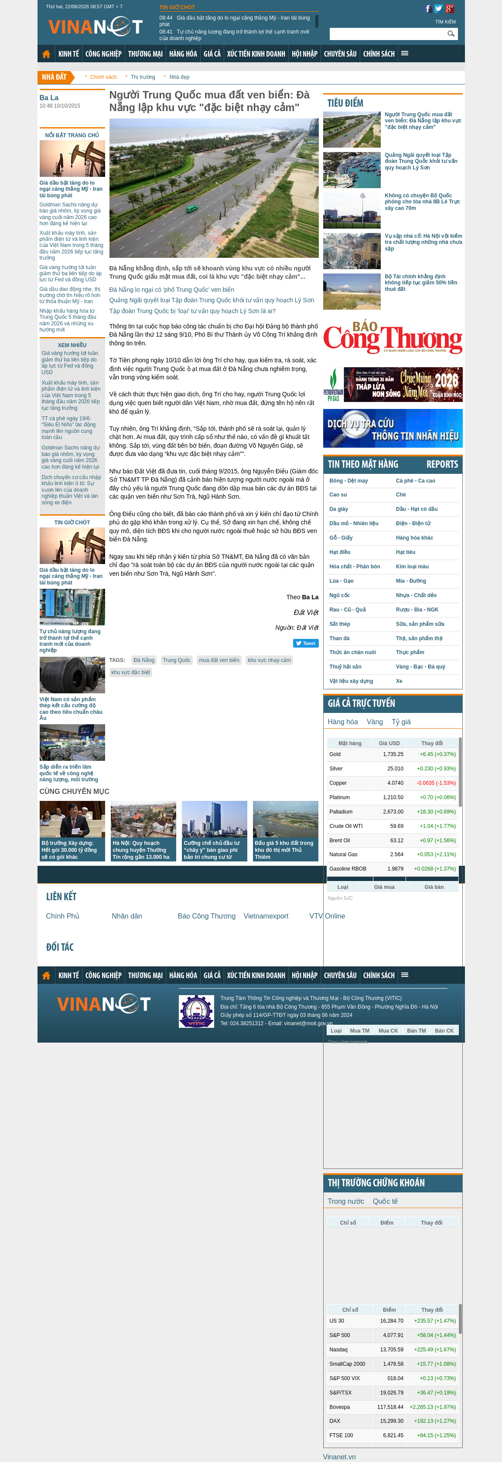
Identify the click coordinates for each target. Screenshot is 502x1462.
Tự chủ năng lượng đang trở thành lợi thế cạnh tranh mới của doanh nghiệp (234, 35)
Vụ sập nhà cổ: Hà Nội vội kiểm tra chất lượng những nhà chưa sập (423, 242)
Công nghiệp (103, 55)
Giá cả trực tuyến (361, 704)
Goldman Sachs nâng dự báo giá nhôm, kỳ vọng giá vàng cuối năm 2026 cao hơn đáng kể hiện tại (70, 214)
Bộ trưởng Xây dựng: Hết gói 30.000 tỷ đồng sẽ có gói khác (69, 850)
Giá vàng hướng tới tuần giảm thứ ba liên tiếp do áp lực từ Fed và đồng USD (71, 273)
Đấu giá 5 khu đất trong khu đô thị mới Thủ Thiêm (284, 850)
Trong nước (346, 1201)
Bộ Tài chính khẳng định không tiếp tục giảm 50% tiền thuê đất (421, 282)
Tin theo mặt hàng (363, 465)
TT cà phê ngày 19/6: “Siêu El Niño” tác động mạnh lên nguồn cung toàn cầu (69, 427)
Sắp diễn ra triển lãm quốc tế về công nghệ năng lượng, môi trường (69, 773)
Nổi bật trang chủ (72, 135)
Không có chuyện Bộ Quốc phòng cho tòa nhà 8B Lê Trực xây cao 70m (423, 201)
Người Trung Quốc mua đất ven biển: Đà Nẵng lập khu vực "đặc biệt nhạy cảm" (423, 120)
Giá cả (212, 55)
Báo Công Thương (207, 916)
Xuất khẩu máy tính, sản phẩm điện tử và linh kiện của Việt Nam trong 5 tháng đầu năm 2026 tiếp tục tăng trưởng (72, 245)
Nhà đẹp (180, 77)
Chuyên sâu (340, 55)
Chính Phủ (63, 916)
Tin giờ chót (177, 7)
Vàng (375, 722)
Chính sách (379, 55)
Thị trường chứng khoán (376, 1183)
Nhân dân (127, 916)
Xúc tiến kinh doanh (256, 55)
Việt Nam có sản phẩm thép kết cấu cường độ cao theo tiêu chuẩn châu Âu (71, 708)
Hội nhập (305, 55)
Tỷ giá (401, 722)
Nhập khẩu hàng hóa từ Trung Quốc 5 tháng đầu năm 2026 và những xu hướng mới (68, 320)
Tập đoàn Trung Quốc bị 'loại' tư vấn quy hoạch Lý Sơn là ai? (192, 310)
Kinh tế (68, 55)
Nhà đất (54, 78)
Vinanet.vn (339, 1457)
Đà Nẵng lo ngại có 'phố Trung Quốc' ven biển (172, 289)
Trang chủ (46, 54)
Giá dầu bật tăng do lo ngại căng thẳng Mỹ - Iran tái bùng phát (235, 21)
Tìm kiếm (445, 21)
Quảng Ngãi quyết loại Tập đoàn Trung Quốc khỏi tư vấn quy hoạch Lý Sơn (211, 300)
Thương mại (145, 55)
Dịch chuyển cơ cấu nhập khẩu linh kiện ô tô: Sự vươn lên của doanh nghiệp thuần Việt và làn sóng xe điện (71, 490)
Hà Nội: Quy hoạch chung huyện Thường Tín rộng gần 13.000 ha (141, 850)
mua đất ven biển (219, 660)
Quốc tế (385, 1201)
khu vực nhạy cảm (269, 660)
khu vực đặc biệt (131, 672)
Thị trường (143, 77)
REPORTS (442, 465)
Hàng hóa (183, 55)
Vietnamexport (266, 916)
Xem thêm (404, 53)
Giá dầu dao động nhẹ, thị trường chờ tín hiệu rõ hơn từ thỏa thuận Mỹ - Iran (70, 295)
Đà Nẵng (143, 660)
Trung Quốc (177, 660)
